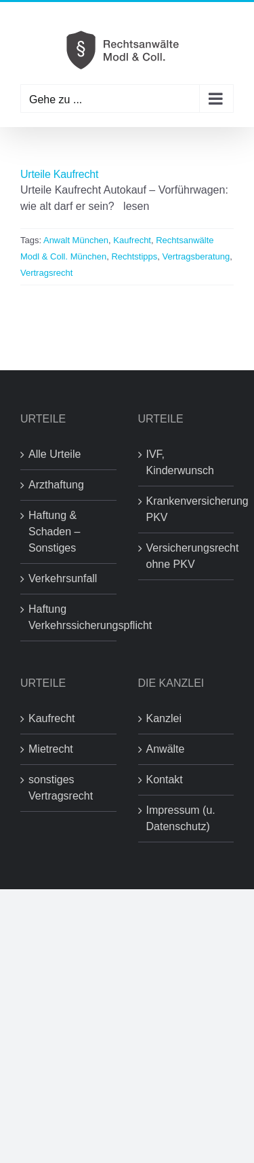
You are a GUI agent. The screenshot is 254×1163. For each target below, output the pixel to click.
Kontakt (164, 779)
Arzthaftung (56, 484)
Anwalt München (75, 240)
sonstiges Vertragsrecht (60, 788)
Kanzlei (164, 718)
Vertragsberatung (196, 256)
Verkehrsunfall (62, 578)
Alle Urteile (54, 454)
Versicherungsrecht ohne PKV (187, 556)
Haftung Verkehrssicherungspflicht (69, 617)
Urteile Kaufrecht (59, 174)
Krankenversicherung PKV (187, 509)
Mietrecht (50, 749)
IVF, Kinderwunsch (180, 462)
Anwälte (165, 749)
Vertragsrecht (46, 273)
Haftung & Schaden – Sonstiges (54, 531)
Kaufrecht (132, 240)
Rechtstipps (134, 256)
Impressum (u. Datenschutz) (180, 818)
